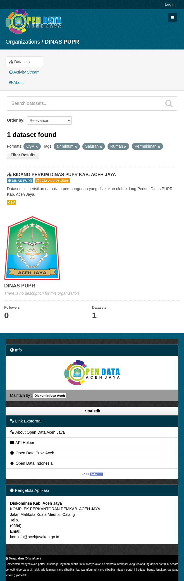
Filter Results (23, 155)
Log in (170, 4)
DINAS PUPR (62, 42)
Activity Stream (24, 72)
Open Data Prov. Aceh (31, 453)
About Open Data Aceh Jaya (37, 432)
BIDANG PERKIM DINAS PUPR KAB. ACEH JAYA (64, 174)
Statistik (92, 411)
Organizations (23, 42)
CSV (11, 202)
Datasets (19, 62)
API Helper (21, 442)
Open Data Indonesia (30, 463)
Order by (15, 120)
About (16, 82)
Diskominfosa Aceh (49, 396)
